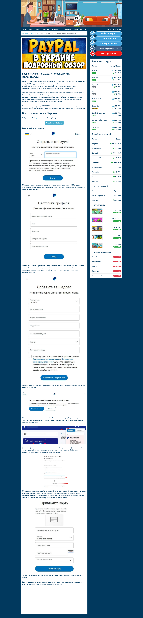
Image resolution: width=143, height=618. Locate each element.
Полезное (45, 29)
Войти (109, 29)
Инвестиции (55, 29)
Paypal (36, 118)
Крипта (38, 29)
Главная (24, 29)
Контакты (83, 29)
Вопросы (75, 29)
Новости (31, 29)
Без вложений (66, 29)
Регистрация (117, 29)
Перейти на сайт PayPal (54, 123)
